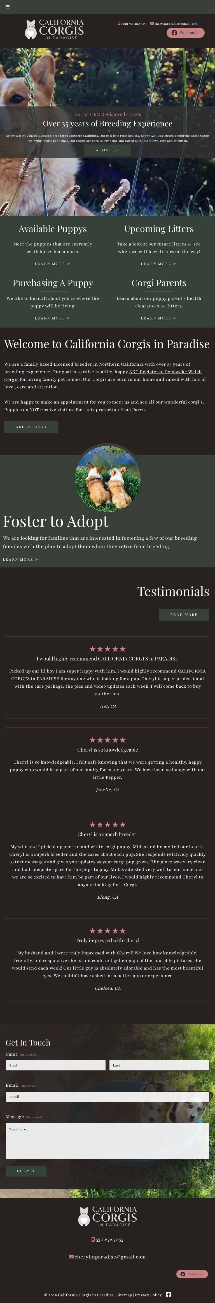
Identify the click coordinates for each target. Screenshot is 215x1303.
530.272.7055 (109, 1239)
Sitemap (124, 1295)
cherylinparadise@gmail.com (176, 24)
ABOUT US (107, 149)
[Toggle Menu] (7, 7)
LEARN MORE (50, 263)
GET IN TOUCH (31, 427)
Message (24, 1117)
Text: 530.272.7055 (133, 24)
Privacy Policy (148, 1295)
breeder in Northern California (109, 364)
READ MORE (184, 614)
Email (21, 1085)
